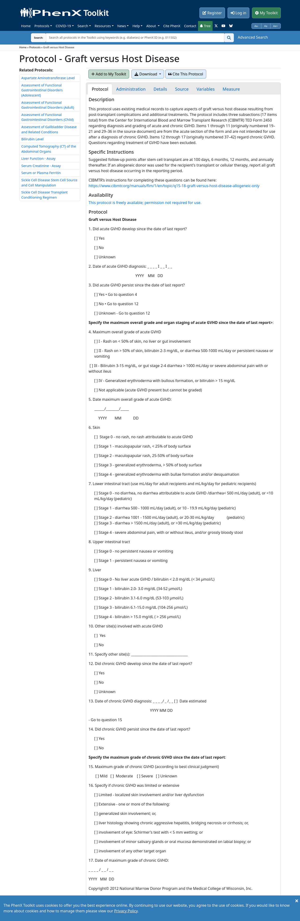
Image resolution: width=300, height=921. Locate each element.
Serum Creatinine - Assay (41, 165)
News (121, 26)
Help (136, 26)
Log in (238, 12)
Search (83, 26)
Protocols (41, 26)
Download (146, 74)
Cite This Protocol (185, 74)
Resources (103, 26)
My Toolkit (266, 12)
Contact (190, 26)
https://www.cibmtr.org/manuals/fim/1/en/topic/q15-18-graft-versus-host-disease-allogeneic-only (174, 185)
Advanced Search (253, 37)
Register (212, 12)
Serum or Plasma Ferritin (41, 173)
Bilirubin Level (32, 139)
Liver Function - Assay (38, 158)
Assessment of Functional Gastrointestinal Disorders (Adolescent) (42, 90)
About (151, 26)
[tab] (100, 89)
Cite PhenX (171, 26)
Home (26, 26)
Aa (265, 26)
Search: (35, 37)
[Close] (296, 900)
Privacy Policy (126, 911)
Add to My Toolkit (108, 74)
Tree (205, 26)
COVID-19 (63, 26)
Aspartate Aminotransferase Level (48, 78)
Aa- (257, 26)
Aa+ (275, 26)
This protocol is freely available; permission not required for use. (145, 202)
